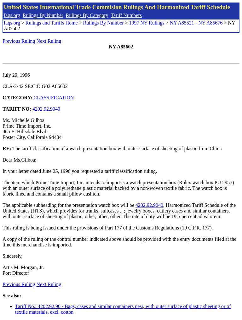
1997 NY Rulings (146, 22)
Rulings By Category (87, 15)
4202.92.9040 (46, 109)
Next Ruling (49, 41)
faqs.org (12, 15)
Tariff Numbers (126, 15)
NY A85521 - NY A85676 (196, 22)
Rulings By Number (43, 15)
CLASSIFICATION (54, 97)
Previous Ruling (19, 41)
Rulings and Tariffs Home (52, 22)
